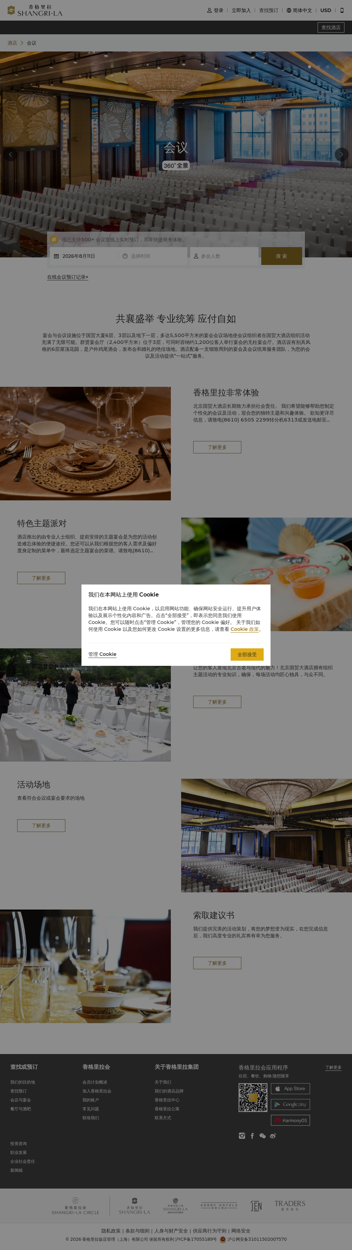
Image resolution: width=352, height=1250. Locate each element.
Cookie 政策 (245, 629)
